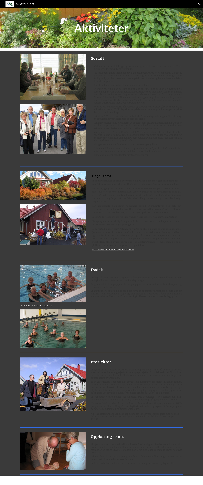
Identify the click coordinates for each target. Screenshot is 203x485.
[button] (199, 4)
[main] (101, 28)
